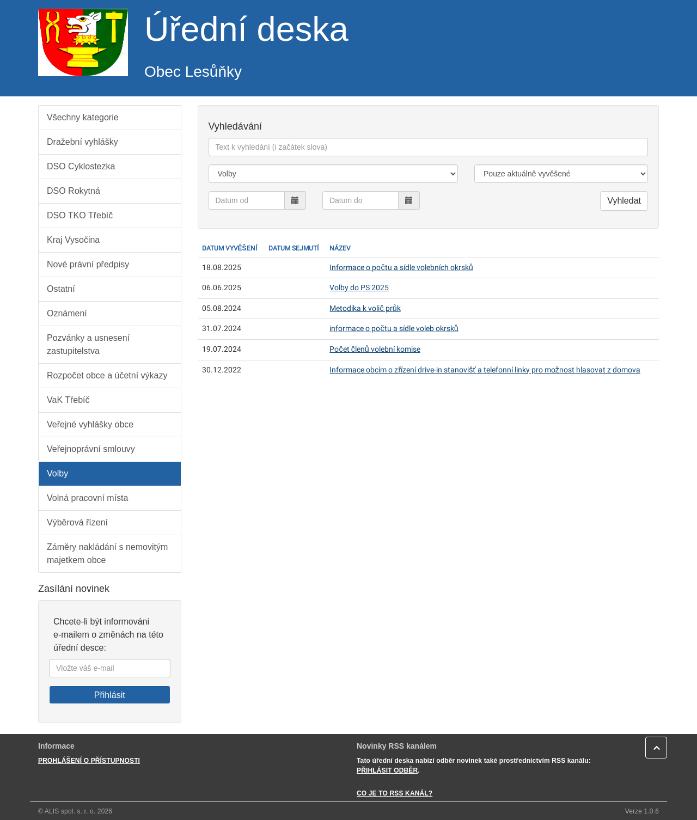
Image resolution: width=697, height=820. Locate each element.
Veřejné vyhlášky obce (90, 424)
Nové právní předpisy (88, 264)
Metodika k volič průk (364, 308)
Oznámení (67, 313)
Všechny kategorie (83, 117)
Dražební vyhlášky (82, 141)
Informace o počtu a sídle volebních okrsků (401, 267)
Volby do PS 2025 (359, 287)
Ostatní (61, 288)
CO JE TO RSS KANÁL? (394, 793)
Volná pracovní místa (87, 498)
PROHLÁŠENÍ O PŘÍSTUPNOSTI (89, 760)
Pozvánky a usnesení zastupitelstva (88, 344)
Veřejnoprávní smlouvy (91, 449)
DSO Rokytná (73, 190)
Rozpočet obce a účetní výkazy (107, 375)
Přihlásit (109, 695)
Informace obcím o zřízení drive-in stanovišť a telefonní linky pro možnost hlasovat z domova (484, 370)
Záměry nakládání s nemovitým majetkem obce (107, 553)
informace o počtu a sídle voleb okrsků (393, 328)
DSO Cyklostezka (81, 166)
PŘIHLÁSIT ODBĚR (387, 770)
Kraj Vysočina (73, 239)
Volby (57, 473)
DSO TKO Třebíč (80, 215)
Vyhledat (624, 200)
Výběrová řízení (77, 522)
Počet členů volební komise (374, 349)
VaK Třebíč (68, 400)
